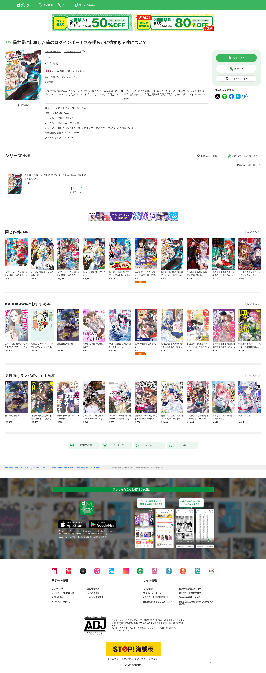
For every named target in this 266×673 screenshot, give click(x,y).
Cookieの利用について (189, 597)
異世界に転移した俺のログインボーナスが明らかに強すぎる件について (55, 177)
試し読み (25, 105)
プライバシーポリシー (153, 593)
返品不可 (49, 82)
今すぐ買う (239, 57)
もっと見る (252, 232)
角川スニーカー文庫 (68, 122)
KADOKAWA (62, 113)
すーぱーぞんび (72, 51)
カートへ (239, 68)
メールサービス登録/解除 (63, 593)
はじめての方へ (59, 588)
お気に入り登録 (209, 155)
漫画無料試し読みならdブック (16, 467)
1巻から (240, 165)
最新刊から (254, 165)
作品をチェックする (239, 78)
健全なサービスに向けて (190, 593)
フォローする (83, 51)
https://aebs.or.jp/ (121, 630)
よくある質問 (93, 593)
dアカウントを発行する (120, 659)
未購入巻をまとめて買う (245, 155)
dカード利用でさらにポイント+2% (61, 77)
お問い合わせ (58, 597)
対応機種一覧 (93, 588)
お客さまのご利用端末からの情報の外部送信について (196, 603)
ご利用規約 (148, 588)
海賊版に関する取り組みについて (158, 602)
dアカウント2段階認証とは (155, 597)
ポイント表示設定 (95, 597)
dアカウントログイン (61, 602)
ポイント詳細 (75, 70)
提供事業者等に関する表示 (191, 588)
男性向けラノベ (66, 117)
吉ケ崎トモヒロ (53, 51)
